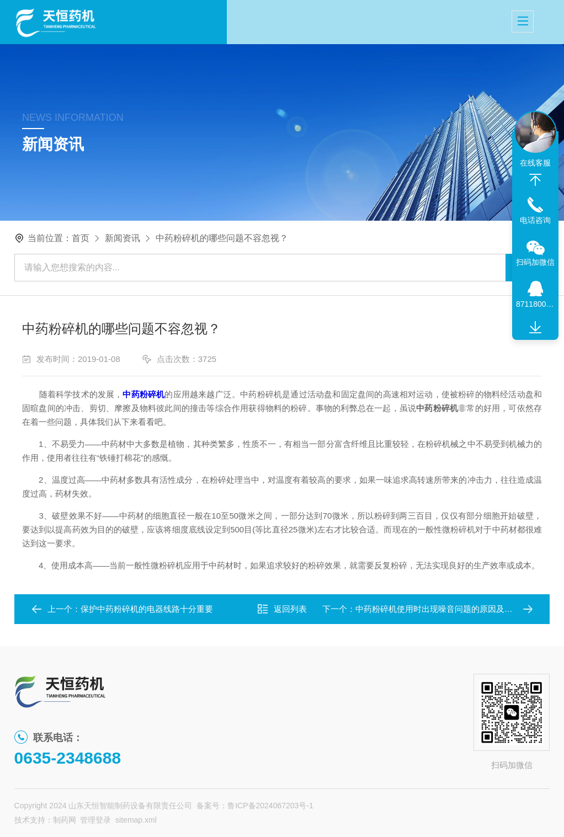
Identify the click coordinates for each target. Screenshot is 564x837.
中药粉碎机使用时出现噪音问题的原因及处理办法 (446, 609)
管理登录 (95, 819)
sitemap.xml (136, 819)
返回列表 (282, 609)
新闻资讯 (122, 238)
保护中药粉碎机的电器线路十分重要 (147, 609)
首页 (80, 238)
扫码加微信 (535, 262)
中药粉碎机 (143, 394)
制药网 (64, 819)
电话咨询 (535, 220)
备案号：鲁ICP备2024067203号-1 (254, 805)
